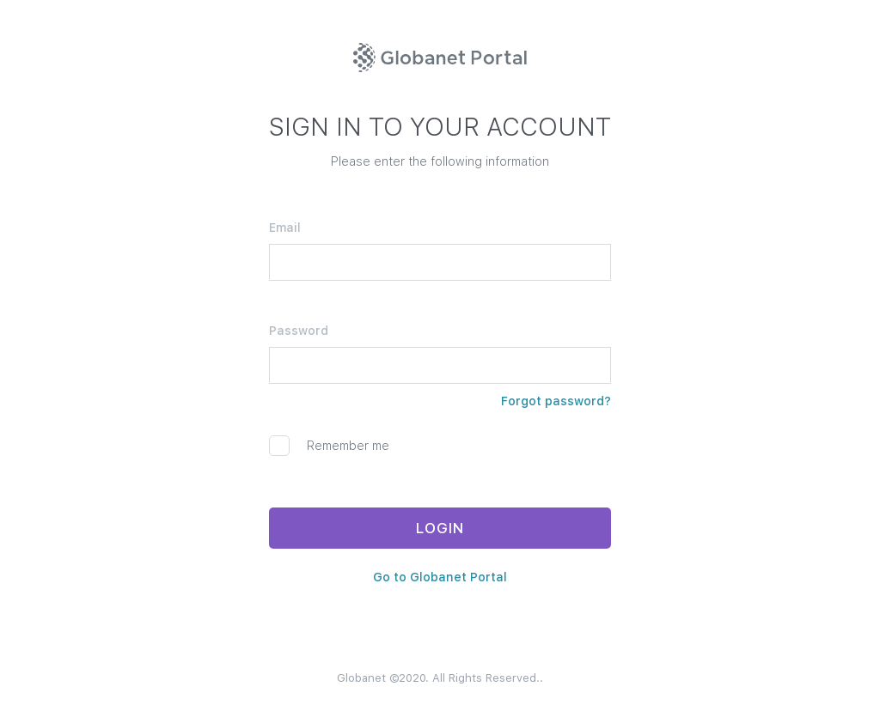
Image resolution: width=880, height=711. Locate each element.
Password (298, 330)
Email (285, 227)
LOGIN (440, 528)
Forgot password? (556, 401)
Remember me (329, 445)
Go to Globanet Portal (440, 577)
